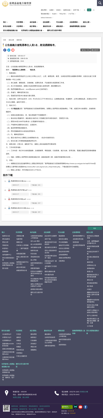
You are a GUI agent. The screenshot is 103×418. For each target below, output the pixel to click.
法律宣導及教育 (50, 337)
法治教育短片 (6, 334)
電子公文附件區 (92, 315)
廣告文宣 (90, 280)
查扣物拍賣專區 (92, 283)
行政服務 (34, 340)
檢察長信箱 (66, 10)
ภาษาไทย (71, 14)
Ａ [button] (89, 10)
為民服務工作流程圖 (51, 267)
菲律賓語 (19, 353)
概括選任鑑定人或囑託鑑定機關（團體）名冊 (93, 321)
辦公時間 (26, 397)
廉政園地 (48, 334)
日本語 (18, 343)
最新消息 (19, 40)
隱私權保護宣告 (33, 406)
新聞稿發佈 (91, 268)
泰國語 (18, 340)
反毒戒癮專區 (63, 254)
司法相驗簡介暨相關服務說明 (37, 280)
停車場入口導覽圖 (22, 245)
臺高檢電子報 (23, 409)
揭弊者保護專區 (50, 346)
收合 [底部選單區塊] (94, 228)
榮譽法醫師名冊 (50, 271)
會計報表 (90, 286)
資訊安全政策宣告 (44, 406)
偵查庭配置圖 (20, 253)
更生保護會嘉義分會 (10, 30)
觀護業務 (62, 236)
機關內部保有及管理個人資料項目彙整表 (93, 294)
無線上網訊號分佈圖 (22, 258)
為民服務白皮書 (36, 247)
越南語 (18, 337)
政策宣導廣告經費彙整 (93, 247)
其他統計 (34, 343)
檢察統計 (34, 337)
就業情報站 (62, 345)
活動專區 (62, 261)
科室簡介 (5, 248)
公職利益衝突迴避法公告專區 (51, 341)
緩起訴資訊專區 (64, 251)
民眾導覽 (19, 22)
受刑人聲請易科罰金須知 (51, 251)
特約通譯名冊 (49, 274)
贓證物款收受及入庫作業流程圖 (93, 276)
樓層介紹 (19, 242)
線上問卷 (34, 260)
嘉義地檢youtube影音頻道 (8, 345)
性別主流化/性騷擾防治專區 (92, 306)
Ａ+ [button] (94, 10)
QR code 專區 (35, 241)
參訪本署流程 (20, 267)
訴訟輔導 (46, 22)
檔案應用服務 (35, 268)
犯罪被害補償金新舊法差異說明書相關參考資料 (51, 280)
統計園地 (33, 26)
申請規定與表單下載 (93, 253)
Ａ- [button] (85, 10)
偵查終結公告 (91, 265)
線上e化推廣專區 (36, 244)
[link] (4, 50)
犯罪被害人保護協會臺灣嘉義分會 (8, 264)
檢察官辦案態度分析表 (37, 264)
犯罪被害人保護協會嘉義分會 (31, 30)
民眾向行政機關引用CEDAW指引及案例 (37, 273)
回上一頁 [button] (86, 50)
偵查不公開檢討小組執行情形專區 (93, 311)
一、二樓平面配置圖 (22, 249)
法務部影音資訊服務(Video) (8, 358)
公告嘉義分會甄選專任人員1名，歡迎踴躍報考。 (31, 45)
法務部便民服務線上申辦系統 (37, 237)
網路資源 (59, 26)
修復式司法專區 (64, 245)
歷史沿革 (5, 242)
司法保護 (59, 22)
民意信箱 (34, 253)
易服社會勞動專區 (65, 258)
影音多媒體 (7, 26)
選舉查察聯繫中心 (79, 236)
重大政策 (5, 268)
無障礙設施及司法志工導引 (22, 263)
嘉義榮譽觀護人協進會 (78, 26)
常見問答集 (14, 409)
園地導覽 (34, 334)
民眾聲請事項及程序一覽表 (51, 257)
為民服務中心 (6, 254)
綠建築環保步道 (21, 270)
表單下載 (76, 10)
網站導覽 (44, 10)
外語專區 (19, 26)
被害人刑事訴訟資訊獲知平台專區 (37, 285)
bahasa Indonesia (46, 17)
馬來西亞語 (20, 350)
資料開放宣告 (23, 406)
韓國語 (18, 347)
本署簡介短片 (6, 337)
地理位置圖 (17, 397)
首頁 (4, 40)
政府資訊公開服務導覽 (93, 237)
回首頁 (58, 10)
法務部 (51, 10)
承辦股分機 (20, 236)
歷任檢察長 (6, 239)
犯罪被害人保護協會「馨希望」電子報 (8, 377)
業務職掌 (5, 251)
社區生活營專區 (64, 248)
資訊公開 (86, 22)
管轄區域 (5, 245)
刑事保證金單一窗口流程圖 (51, 262)
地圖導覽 (19, 239)
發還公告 (90, 271)
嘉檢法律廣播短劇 (8, 349)
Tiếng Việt (62, 14)
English (54, 14)
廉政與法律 (47, 26)
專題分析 (34, 347)
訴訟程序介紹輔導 (51, 236)
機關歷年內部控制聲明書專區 (93, 301)
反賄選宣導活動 (78, 239)
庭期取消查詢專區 (37, 289)
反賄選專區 (74, 22)
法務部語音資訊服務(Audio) (8, 353)
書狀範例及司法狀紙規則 (51, 243)
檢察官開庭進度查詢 (65, 340)
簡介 (4, 22)
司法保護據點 (63, 242)
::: (1, 1)
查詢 (100, 3)
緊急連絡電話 (45, 14)
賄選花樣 (76, 242)
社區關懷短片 (6, 340)
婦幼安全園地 (63, 239)
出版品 (89, 289)
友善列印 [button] (96, 50)
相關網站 (34, 350)
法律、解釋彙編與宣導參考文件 (93, 242)
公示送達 (90, 326)
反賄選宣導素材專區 (79, 246)
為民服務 (33, 22)
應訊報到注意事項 (51, 247)
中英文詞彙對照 (21, 356)
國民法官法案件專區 (54, 30)
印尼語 (18, 334)
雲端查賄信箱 (35, 257)
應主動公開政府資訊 (93, 258)
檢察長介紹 (6, 236)
